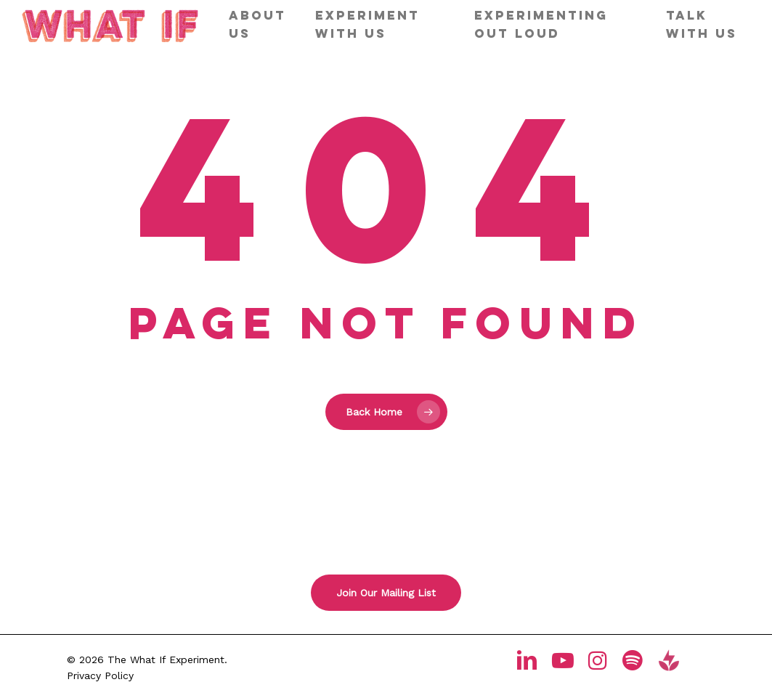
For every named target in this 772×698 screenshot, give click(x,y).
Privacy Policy (100, 675)
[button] (386, 593)
